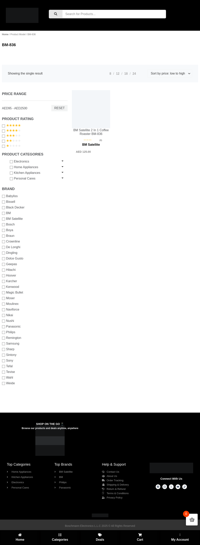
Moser (8, 298)
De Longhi (11, 247)
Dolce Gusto (12, 258)
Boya (7, 230)
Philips (8, 332)
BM (6, 213)
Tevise (8, 372)
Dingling (9, 253)
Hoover (9, 275)
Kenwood (10, 287)
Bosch (8, 224)
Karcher (9, 281)
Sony (7, 360)
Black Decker (13, 207)
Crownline (11, 241)
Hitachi (9, 270)
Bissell (8, 202)
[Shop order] (170, 73)
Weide (8, 383)
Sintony (9, 355)
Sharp (8, 349)
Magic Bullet (12, 292)
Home (5, 34)
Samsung (10, 343)
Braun (8, 236)
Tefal (7, 366)
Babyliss (10, 196)
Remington (11, 338)
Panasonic (11, 326)
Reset (59, 108)
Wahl (7, 377)
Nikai (7, 315)
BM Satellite (12, 219)
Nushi (8, 321)
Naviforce (10, 309)
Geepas (9, 264)
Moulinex (10, 304)
